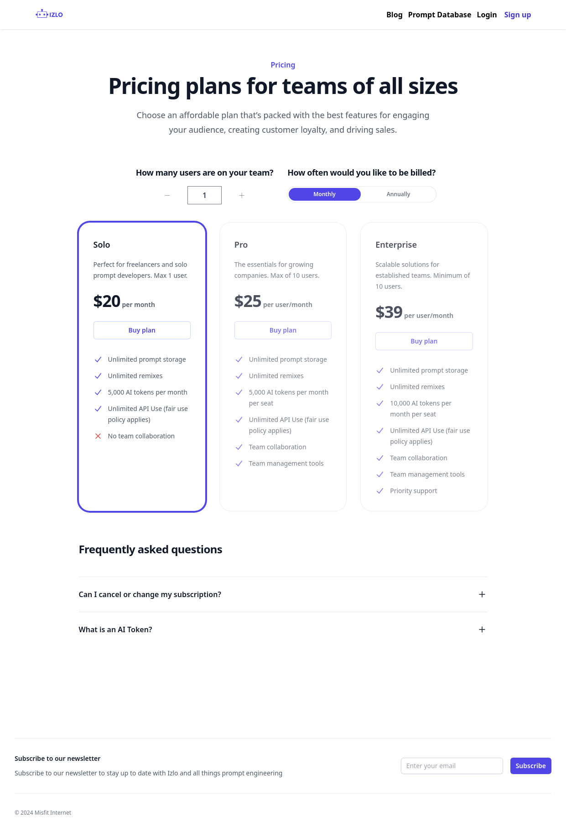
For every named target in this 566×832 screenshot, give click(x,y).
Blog (394, 15)
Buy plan (142, 330)
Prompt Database (440, 15)
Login (487, 15)
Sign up (517, 15)
